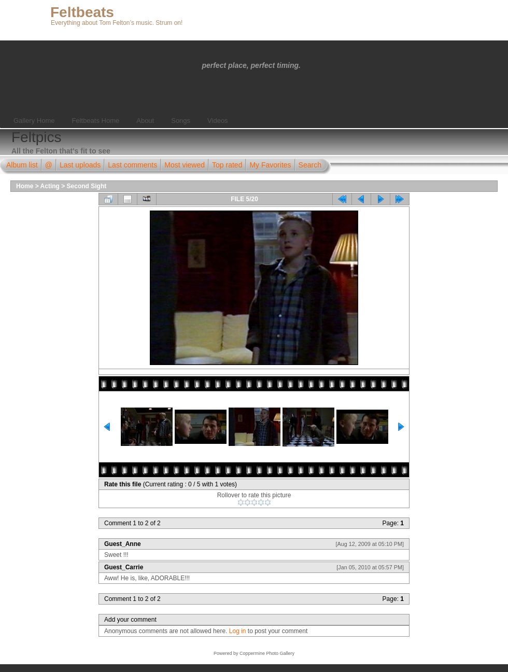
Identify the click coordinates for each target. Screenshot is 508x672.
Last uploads (80, 165)
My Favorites (270, 165)
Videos (217, 120)
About (145, 120)
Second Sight (87, 186)
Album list (22, 165)
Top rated (227, 165)
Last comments (132, 165)
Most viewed (184, 165)
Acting (50, 186)
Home (24, 186)
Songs (180, 120)
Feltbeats (82, 12)
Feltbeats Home (95, 120)
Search (310, 165)
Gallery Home (33, 120)
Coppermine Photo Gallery (266, 653)
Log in (237, 631)
